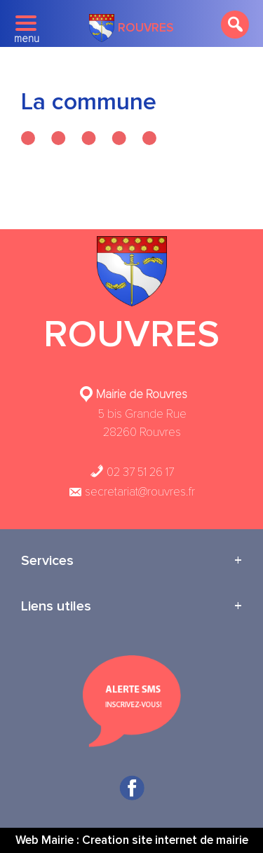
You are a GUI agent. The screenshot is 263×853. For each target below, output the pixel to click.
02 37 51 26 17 (132, 472)
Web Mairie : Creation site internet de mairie (131, 840)
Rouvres (131, 28)
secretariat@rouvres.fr (131, 491)
